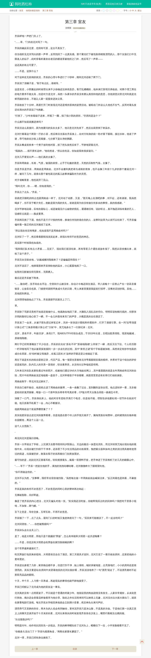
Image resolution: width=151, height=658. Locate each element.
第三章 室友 (47, 10)
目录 (75, 649)
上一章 (35, 649)
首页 (21, 10)
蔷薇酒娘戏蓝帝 (134, 4)
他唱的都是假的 (33, 10)
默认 (140, 10)
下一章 (115, 649)
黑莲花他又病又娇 (114, 4)
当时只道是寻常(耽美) (91, 4)
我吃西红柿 (23, 4)
